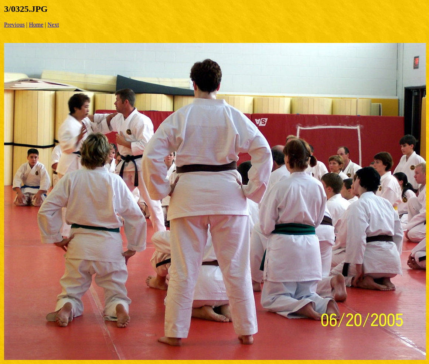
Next (53, 24)
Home (36, 24)
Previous (14, 24)
